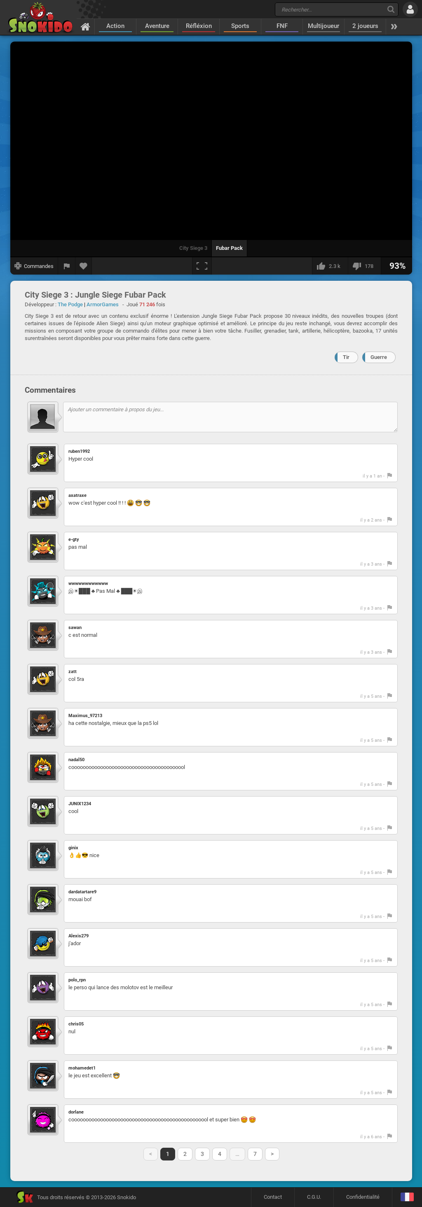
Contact (273, 1197)
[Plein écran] (202, 266)
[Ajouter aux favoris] (83, 266)
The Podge (70, 304)
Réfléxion (199, 26)
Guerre (378, 357)
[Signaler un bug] (66, 266)
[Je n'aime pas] (364, 266)
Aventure (157, 26)
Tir (346, 357)
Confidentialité (363, 1197)
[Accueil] (85, 26)
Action (115, 26)
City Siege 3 (193, 248)
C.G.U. (314, 1197)
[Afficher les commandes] (34, 266)
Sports (240, 26)
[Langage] (407, 1197)
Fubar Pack (229, 248)
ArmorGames (103, 304)
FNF (282, 26)
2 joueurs (365, 26)
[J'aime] (330, 266)
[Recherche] (390, 9)
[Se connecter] (410, 9)
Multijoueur (323, 26)
